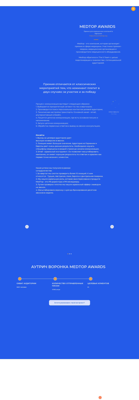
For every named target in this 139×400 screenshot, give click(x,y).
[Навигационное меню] (133, 8)
